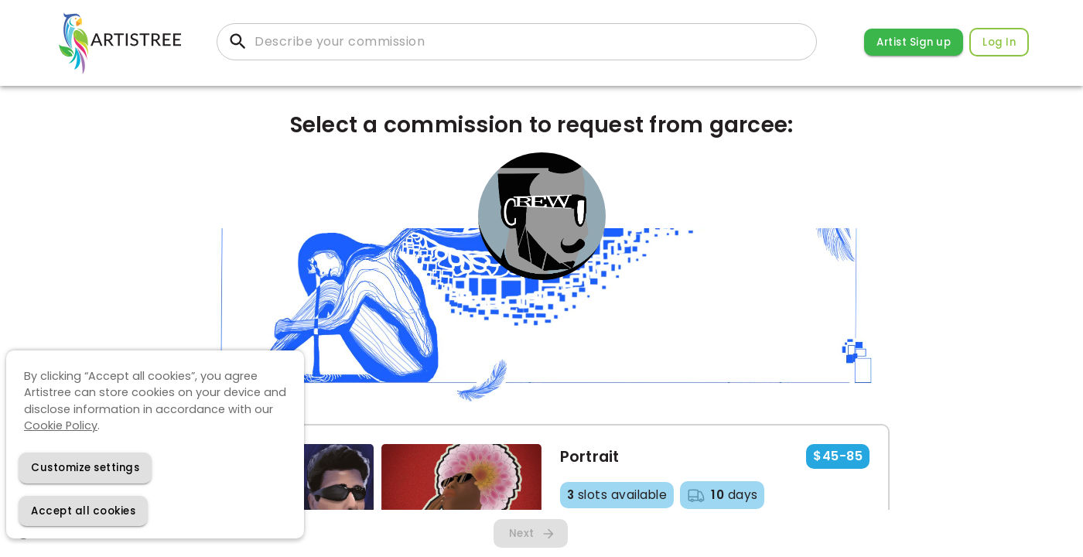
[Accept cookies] (83, 511)
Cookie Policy (60, 425)
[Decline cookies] (85, 468)
